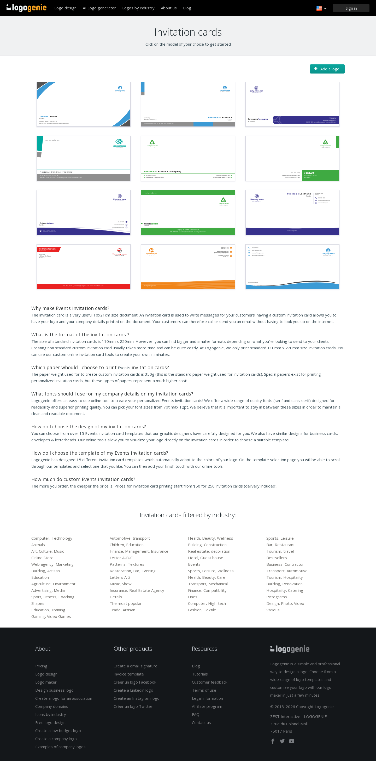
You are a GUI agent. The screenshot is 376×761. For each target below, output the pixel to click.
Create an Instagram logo (137, 698)
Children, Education (127, 544)
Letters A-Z (120, 577)
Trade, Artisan (122, 609)
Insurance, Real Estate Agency (137, 590)
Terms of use (204, 690)
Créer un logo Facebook (135, 682)
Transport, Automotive (287, 570)
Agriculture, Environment (53, 583)
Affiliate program (207, 706)
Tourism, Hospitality (284, 577)
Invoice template (129, 674)
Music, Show (121, 583)
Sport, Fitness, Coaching (52, 596)
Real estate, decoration (209, 551)
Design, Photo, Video (285, 603)
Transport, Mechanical (208, 583)
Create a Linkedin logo (133, 690)
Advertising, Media (48, 590)
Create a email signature (135, 665)
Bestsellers (276, 557)
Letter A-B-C (121, 557)
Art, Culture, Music (47, 551)
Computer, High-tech (207, 603)
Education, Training (48, 609)
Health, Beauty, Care (206, 577)
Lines (192, 596)
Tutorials (200, 674)
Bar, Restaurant (280, 544)
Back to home (26, 8)
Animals (38, 544)
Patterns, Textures (127, 564)
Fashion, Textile (202, 609)
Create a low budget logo (58, 730)
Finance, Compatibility (207, 590)
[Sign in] (351, 8)
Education (40, 577)
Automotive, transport (130, 538)
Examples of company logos (60, 746)
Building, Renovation (284, 583)
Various (273, 609)
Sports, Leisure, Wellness (211, 570)
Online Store (42, 557)
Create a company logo (56, 738)
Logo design (65, 7)
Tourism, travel (280, 551)
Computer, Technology (51, 538)
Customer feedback (209, 682)
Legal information (207, 698)
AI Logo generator (99, 7)
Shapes (37, 603)
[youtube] (291, 742)
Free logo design (50, 722)
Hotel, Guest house (205, 557)
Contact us (201, 722)
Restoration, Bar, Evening (133, 570)
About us (169, 7)
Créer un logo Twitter (133, 706)
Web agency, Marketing (52, 564)
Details (116, 596)
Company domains (51, 706)
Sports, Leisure (280, 538)
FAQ (195, 714)
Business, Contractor (285, 564)
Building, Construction (207, 544)
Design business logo (54, 690)
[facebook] (273, 742)
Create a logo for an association (63, 698)
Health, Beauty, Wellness (210, 538)
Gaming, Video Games (51, 616)
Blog (187, 7)
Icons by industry (50, 714)
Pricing (41, 665)
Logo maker (46, 682)
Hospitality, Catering (284, 590)
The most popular (126, 603)
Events (194, 564)
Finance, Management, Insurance (139, 551)
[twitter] (283, 742)
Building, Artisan (45, 570)
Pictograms (276, 596)
